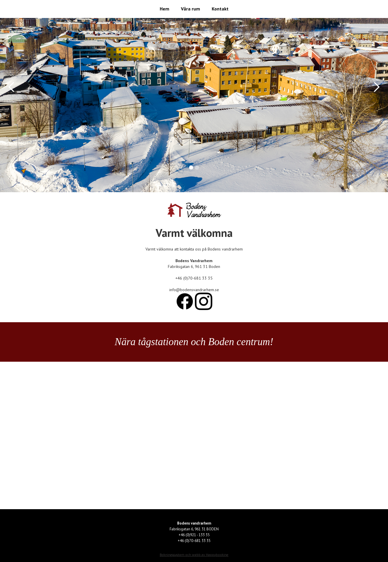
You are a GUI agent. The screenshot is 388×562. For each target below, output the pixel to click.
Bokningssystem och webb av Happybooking (194, 555)
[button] (11, 87)
